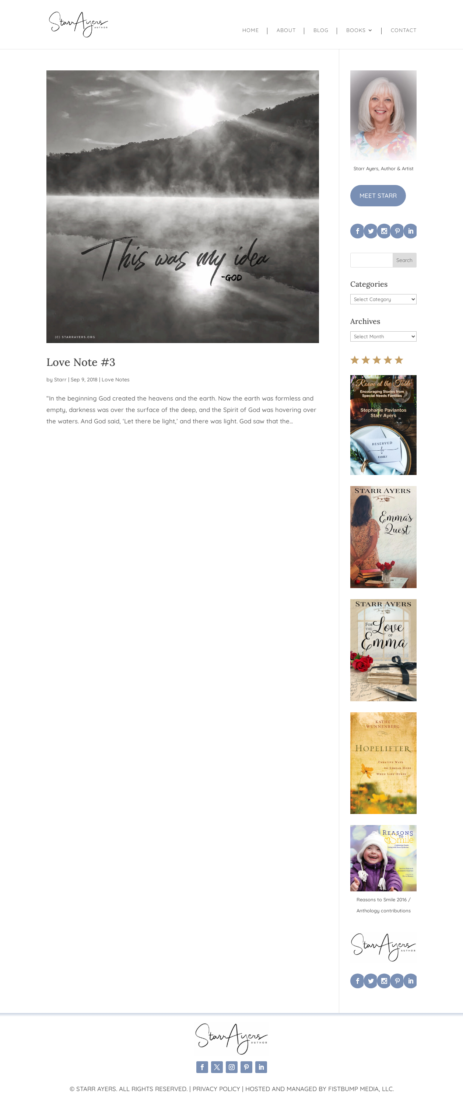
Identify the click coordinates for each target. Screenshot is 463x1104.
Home (250, 31)
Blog (321, 31)
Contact (404, 31)
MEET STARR (378, 195)
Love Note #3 (80, 362)
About (286, 31)
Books (356, 31)
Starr (60, 379)
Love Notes (116, 379)
